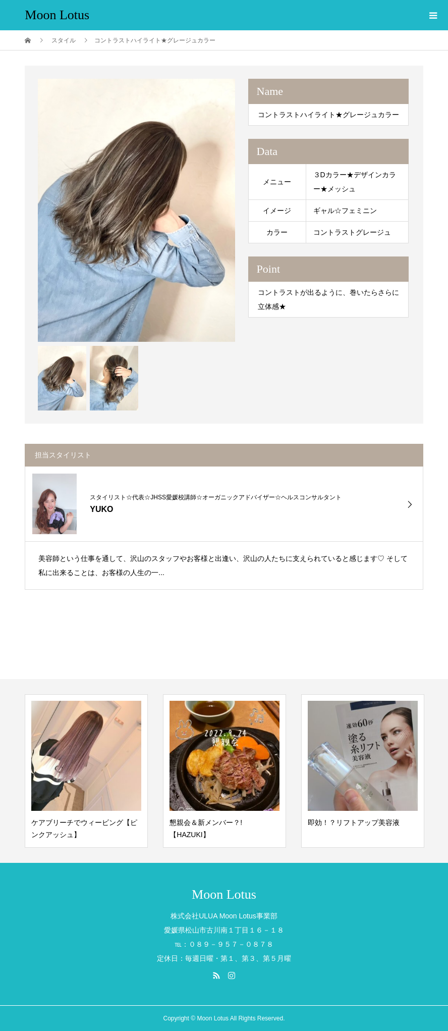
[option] (136, 210)
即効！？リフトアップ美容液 (354, 822)
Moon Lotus (57, 15)
